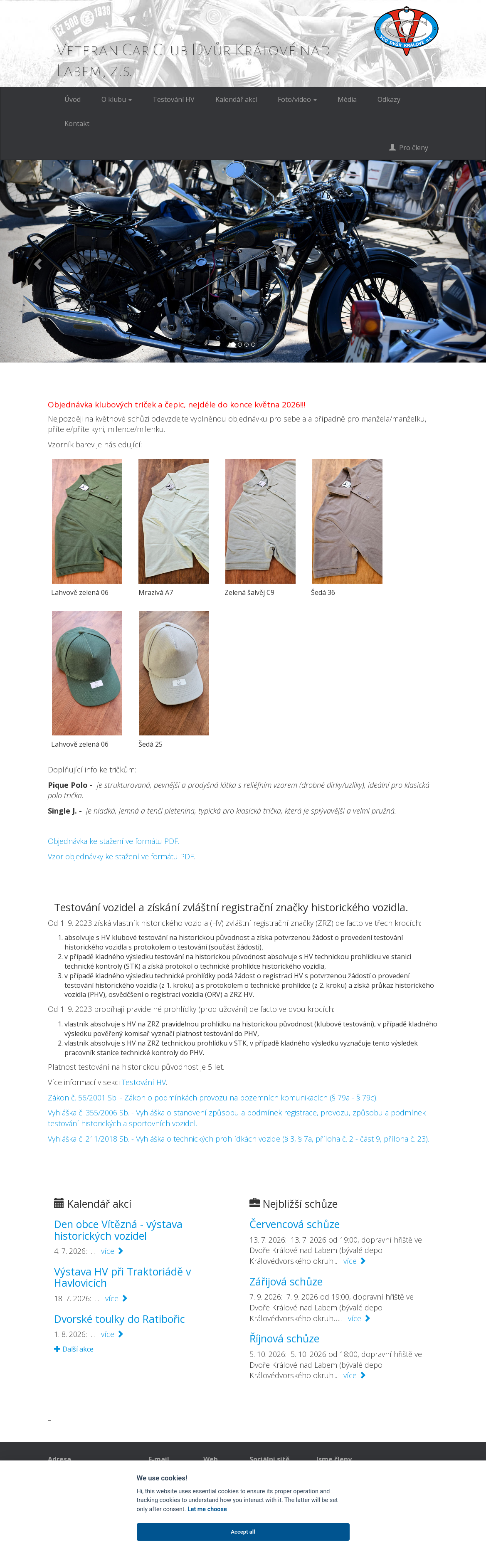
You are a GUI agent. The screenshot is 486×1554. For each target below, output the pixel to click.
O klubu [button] (116, 99)
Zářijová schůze (286, 1281)
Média (347, 99)
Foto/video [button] (297, 99)
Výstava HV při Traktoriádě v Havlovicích (122, 1277)
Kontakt (76, 123)
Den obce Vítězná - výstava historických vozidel (118, 1230)
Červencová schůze (294, 1224)
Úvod (72, 99)
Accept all (243, 1532)
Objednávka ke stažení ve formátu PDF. (113, 841)
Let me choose (207, 1509)
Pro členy (408, 147)
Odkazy (388, 99)
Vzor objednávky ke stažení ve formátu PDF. (121, 856)
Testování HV (174, 99)
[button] (36, 261)
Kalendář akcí (236, 99)
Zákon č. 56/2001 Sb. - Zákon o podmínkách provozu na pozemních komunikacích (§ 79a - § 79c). (212, 1098)
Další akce (74, 1349)
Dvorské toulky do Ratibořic (119, 1319)
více (112, 1251)
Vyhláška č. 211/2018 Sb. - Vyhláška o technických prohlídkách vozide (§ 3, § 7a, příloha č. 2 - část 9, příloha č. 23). (238, 1139)
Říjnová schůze (284, 1338)
